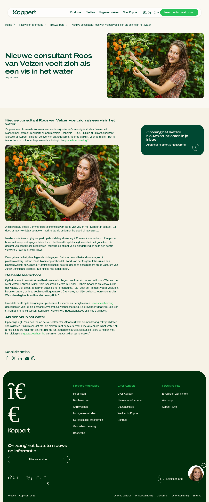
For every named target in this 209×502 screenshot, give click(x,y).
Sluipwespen (80, 406)
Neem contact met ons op (179, 12)
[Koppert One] (150, 12)
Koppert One (169, 406)
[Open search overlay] (145, 12)
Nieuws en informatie (31, 24)
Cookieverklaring (180, 495)
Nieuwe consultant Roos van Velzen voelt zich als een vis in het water (111, 24)
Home (8, 24)
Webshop (167, 400)
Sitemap (197, 495)
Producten (76, 12)
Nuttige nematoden (84, 413)
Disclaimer (162, 495)
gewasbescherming (75, 140)
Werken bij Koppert (129, 413)
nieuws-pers (57, 24)
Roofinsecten (80, 400)
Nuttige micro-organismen (88, 419)
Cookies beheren (122, 495)
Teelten (90, 12)
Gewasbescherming (102, 303)
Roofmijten (79, 393)
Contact (122, 419)
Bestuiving (79, 433)
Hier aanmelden (48, 459)
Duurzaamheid (126, 406)
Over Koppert (131, 12)
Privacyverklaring (144, 495)
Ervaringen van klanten (175, 393)
